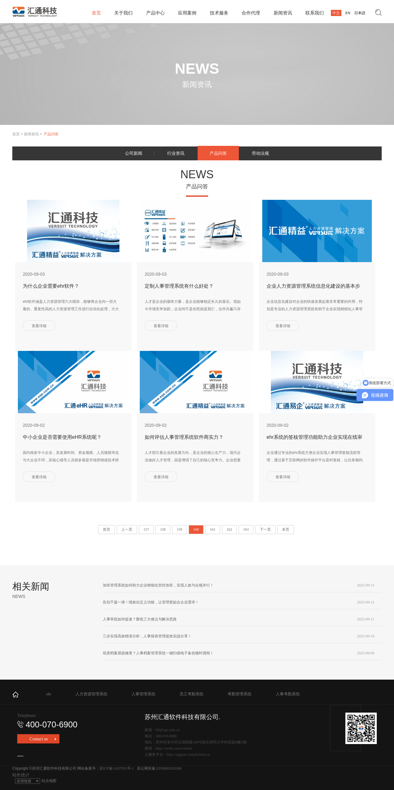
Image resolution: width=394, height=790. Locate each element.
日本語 (359, 13)
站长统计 (21, 775)
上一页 (126, 529)
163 (246, 529)
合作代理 (251, 12)
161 (212, 529)
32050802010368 (168, 768)
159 (179, 529)
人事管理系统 (143, 694)
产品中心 (155, 12)
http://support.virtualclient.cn (188, 754)
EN (347, 13)
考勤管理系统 (239, 694)
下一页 (265, 529)
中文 (336, 13)
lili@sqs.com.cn (168, 730)
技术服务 (219, 12)
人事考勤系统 (288, 694)
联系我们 (314, 12)
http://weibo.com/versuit (174, 748)
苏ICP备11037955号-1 (116, 768)
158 (163, 529)
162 (229, 529)
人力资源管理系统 (91, 694)
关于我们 (123, 12)
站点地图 (49, 781)
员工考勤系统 (191, 694)
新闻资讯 (283, 12)
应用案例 (187, 12)
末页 (285, 529)
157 (146, 529)
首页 (96, 12)
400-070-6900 (47, 724)
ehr (48, 694)
